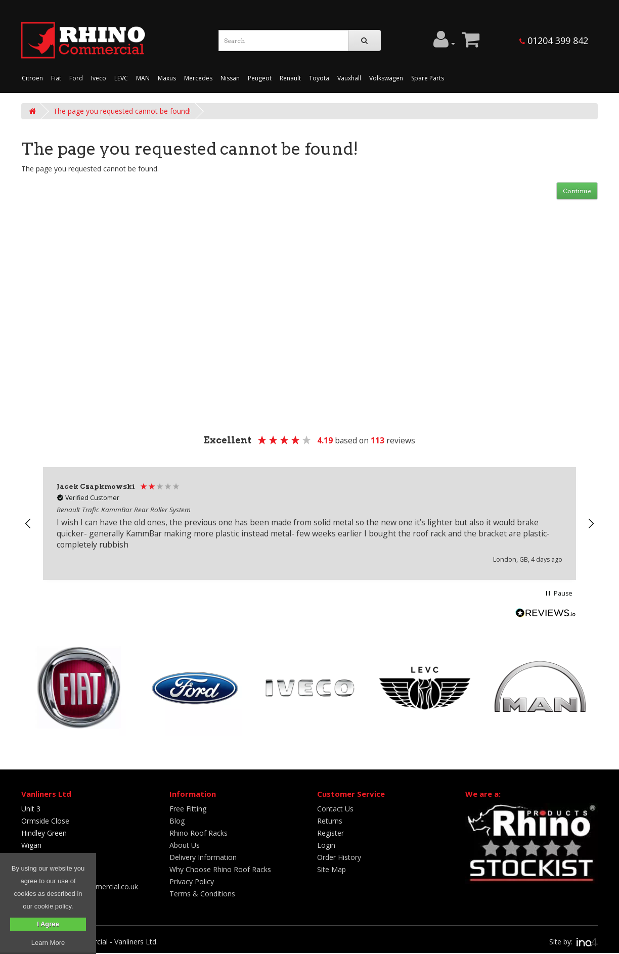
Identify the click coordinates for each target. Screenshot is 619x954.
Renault (290, 78)
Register (330, 833)
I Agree (48, 924)
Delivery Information (203, 857)
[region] (309, 523)
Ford (76, 78)
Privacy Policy (191, 881)
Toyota (319, 78)
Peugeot (260, 78)
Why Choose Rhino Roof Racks (220, 869)
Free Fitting (187, 808)
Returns (329, 821)
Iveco (98, 78)
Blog (177, 821)
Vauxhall (349, 78)
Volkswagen (386, 78)
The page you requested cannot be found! (122, 111)
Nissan (230, 78)
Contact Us (335, 808)
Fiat (56, 78)
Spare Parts (427, 78)
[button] (28, 524)
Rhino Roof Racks (198, 833)
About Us (184, 845)
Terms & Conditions (202, 893)
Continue (577, 191)
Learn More (48, 942)
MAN (143, 78)
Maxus (167, 78)
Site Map (331, 869)
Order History (339, 857)
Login (326, 845)
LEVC (121, 78)
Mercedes (198, 78)
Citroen (32, 78)
